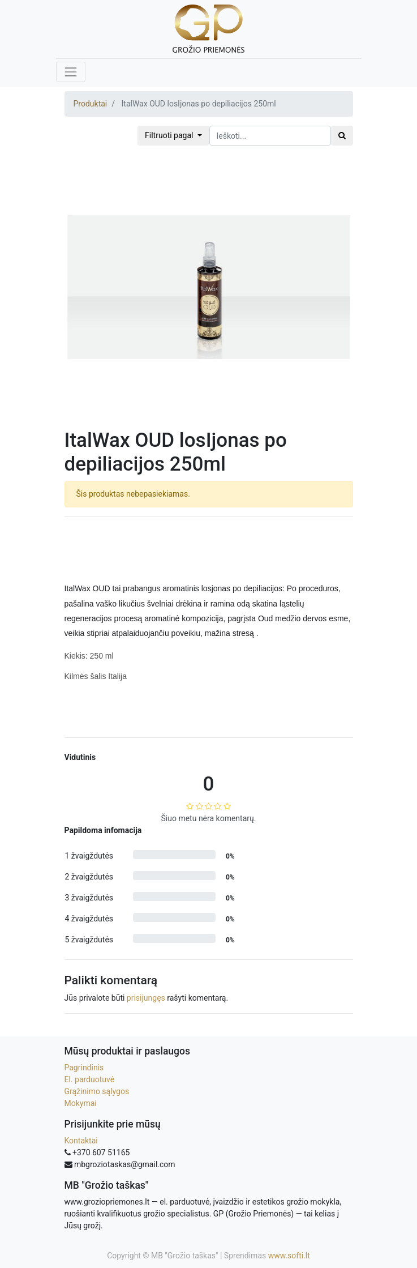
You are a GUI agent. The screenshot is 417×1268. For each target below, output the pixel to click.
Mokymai (81, 1103)
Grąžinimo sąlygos (97, 1091)
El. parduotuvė (90, 1079)
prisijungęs (146, 997)
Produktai (91, 103)
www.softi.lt (289, 1255)
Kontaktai (81, 1140)
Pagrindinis (84, 1067)
